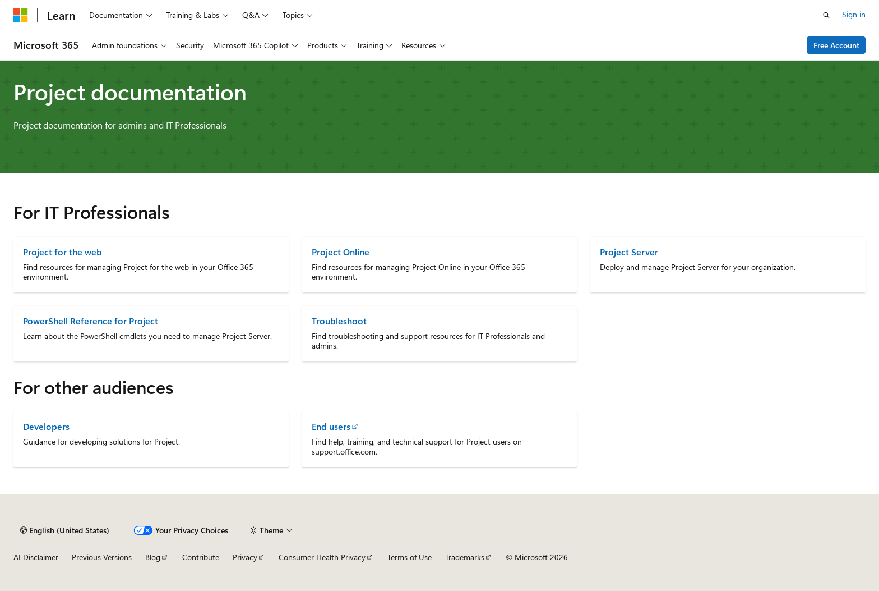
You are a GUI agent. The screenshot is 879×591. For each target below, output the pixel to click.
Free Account (836, 45)
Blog (152, 557)
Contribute (200, 557)
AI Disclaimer (35, 557)
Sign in (854, 14)
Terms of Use (409, 557)
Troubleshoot (339, 321)
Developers (46, 426)
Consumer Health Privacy (322, 557)
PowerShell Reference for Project (90, 321)
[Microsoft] (20, 15)
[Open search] (826, 15)
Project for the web (62, 252)
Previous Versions (102, 557)
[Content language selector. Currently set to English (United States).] (64, 530)
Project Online (340, 252)
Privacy (245, 557)
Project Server (629, 252)
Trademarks (464, 557)
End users (331, 426)
